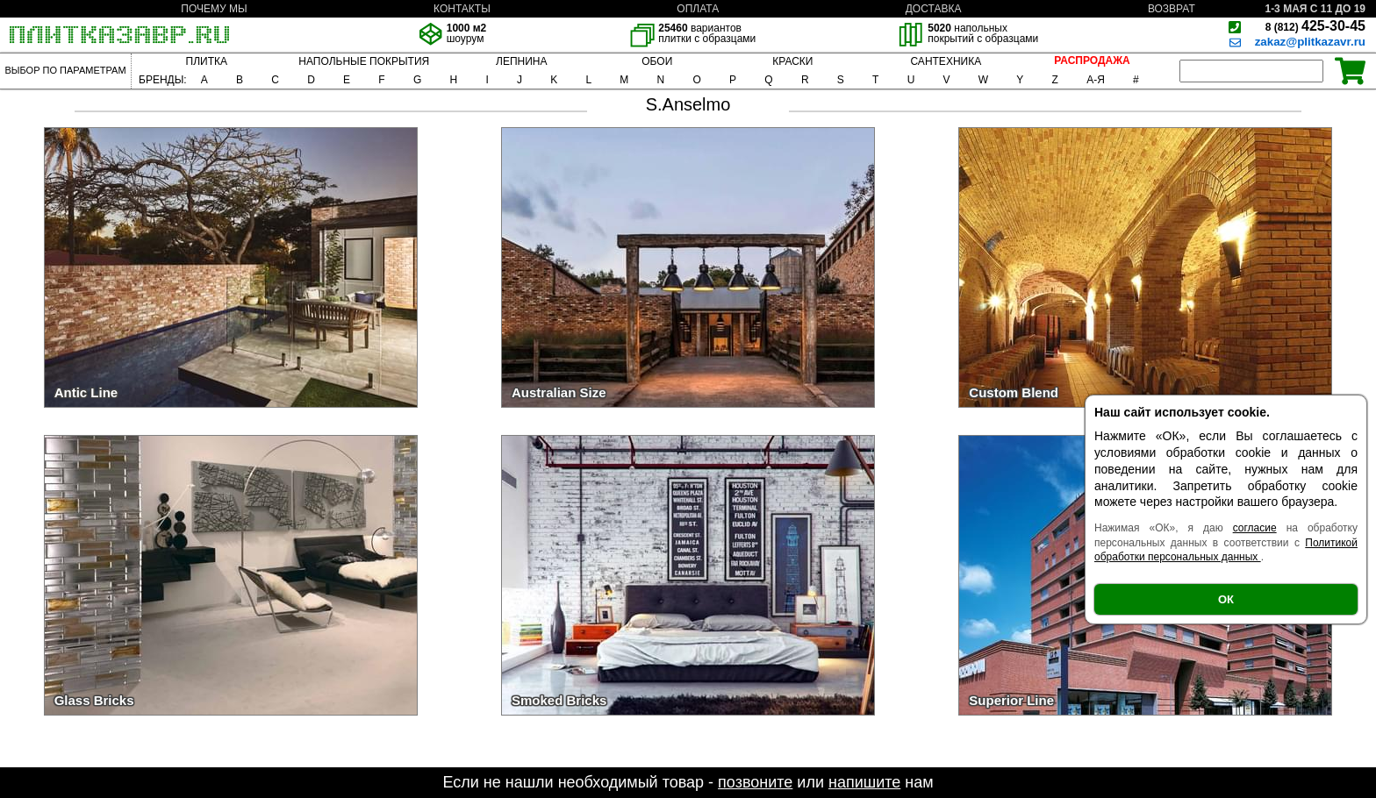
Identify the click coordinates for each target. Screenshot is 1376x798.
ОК (1226, 599)
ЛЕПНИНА (521, 61)
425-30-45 (1315, 25)
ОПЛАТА (698, 9)
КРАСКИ (792, 61)
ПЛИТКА (206, 61)
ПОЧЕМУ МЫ (214, 9)
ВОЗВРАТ (1171, 9)
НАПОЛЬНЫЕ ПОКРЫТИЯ (363, 61)
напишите (864, 782)
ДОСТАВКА (934, 9)
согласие (1255, 528)
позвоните (755, 782)
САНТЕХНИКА (945, 61)
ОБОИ (656, 61)
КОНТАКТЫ (462, 9)
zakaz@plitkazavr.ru (1310, 41)
